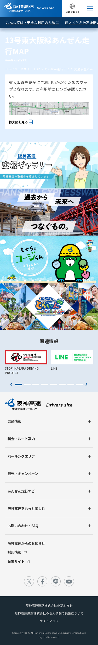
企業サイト (16, 561)
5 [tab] (53, 384)
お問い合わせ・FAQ (23, 525)
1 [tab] (18, 384)
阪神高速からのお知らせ (26, 543)
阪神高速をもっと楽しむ (26, 508)
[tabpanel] (26, 362)
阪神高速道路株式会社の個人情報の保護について (49, 613)
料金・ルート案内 (21, 438)
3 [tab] (35, 384)
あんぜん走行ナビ (57, 69)
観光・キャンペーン (23, 473)
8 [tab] (79, 384)
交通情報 (14, 421)
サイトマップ (49, 621)
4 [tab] (44, 384)
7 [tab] (70, 384)
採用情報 (14, 552)
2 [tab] (27, 384)
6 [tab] (62, 384)
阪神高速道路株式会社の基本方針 (49, 605)
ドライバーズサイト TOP (22, 69)
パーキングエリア (21, 456)
